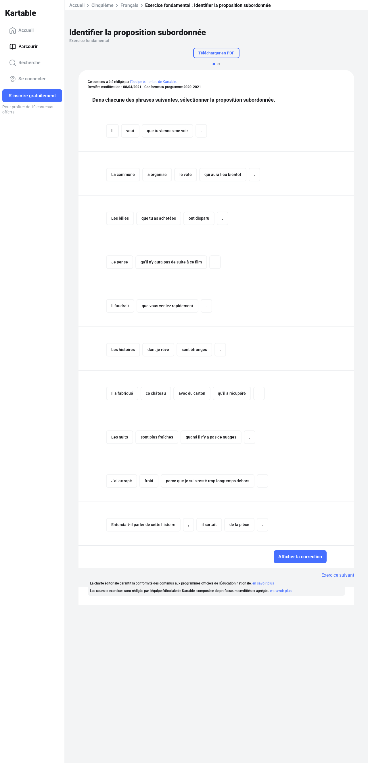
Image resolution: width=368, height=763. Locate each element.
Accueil (21, 30)
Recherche (25, 62)
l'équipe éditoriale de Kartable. (153, 82)
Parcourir (23, 46)
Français (129, 5)
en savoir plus (263, 583)
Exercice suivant (337, 575)
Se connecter (27, 78)
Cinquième (102, 5)
